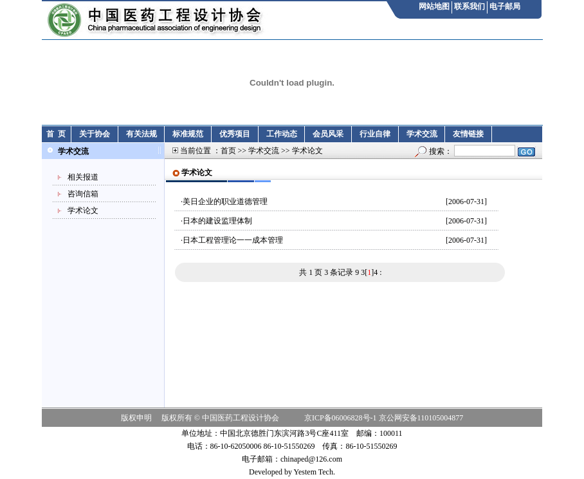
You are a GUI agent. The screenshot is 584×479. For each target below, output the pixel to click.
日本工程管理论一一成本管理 (233, 240)
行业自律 (375, 133)
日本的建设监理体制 (217, 220)
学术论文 (83, 210)
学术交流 (421, 133)
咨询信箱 (83, 193)
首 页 (56, 133)
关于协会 (94, 133)
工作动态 (281, 133)
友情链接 (468, 133)
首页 (228, 150)
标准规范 (187, 133)
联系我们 (469, 6)
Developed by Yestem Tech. (292, 471)
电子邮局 (504, 6)
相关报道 (83, 177)
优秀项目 (234, 133)
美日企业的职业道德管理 (225, 201)
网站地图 (434, 6)
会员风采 (328, 133)
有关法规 (141, 133)
